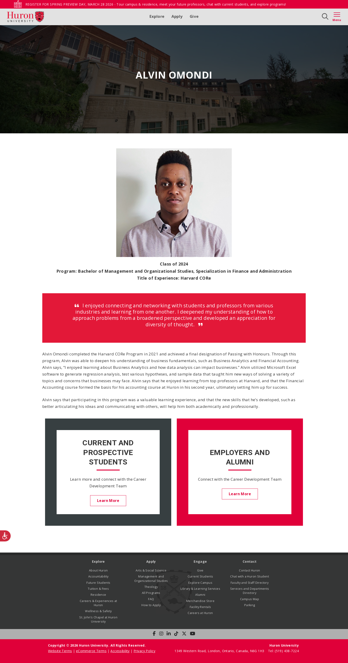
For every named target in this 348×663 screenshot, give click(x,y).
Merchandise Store (200, 601)
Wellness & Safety (98, 611)
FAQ (151, 599)
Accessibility (119, 651)
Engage (200, 561)
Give (194, 16)
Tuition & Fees (98, 589)
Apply (177, 16)
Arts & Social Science (151, 570)
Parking (249, 605)
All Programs (151, 593)
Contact (250, 561)
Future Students (98, 583)
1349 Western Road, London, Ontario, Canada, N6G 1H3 (219, 651)
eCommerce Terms (91, 651)
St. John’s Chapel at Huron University (98, 619)
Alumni (200, 595)
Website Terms (60, 651)
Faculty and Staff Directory (250, 583)
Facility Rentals (200, 607)
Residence (98, 595)
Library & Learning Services (200, 589)
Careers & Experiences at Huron (98, 603)
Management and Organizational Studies (151, 578)
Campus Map (249, 599)
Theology (151, 587)
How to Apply (151, 605)
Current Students (200, 576)
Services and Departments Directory (249, 591)
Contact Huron (249, 570)
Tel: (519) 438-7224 (283, 651)
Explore (157, 16)
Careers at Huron (200, 613)
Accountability (98, 576)
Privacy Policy (144, 651)
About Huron (98, 570)
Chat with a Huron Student (249, 576)
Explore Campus (200, 583)
